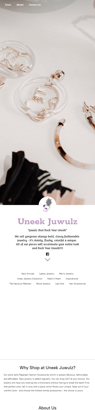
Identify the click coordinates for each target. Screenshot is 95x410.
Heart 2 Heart (54, 278)
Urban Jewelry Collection (29, 278)
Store (8, 4)
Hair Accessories (77, 283)
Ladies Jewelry (46, 273)
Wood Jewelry (43, 283)
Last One (59, 283)
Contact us (35, 4)
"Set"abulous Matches (20, 283)
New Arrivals (28, 273)
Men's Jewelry (66, 273)
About (20, 4)
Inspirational (72, 278)
